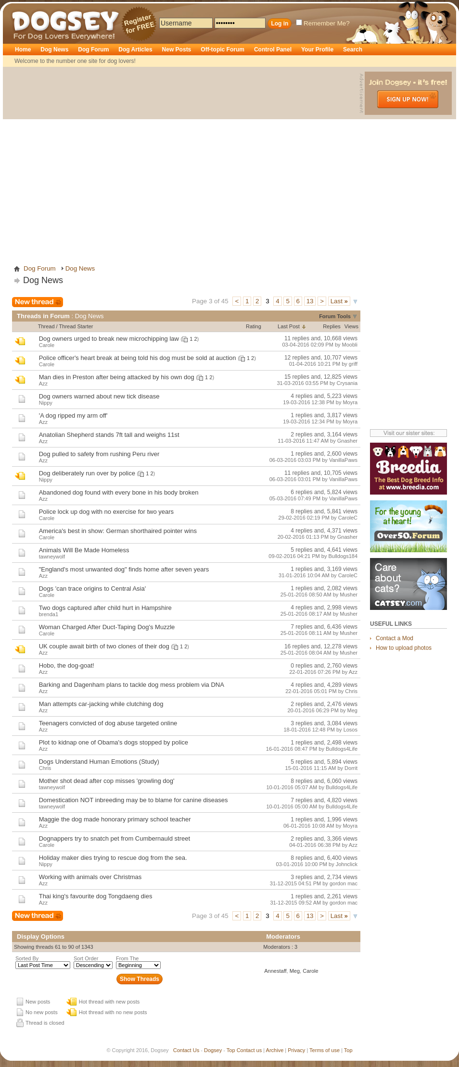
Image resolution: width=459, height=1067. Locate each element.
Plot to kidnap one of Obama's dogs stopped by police (113, 742)
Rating (253, 326)
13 (310, 301)
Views (351, 326)
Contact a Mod (394, 638)
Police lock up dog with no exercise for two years (106, 511)
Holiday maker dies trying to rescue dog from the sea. (113, 857)
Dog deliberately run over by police (87, 473)
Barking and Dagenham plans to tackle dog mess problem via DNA (131, 684)
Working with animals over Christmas (90, 877)
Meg (295, 971)
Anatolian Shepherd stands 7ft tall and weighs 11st (109, 434)
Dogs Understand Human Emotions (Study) (99, 761)
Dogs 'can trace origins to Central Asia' (92, 588)
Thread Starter (76, 326)
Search (352, 49)
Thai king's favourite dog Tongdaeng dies (96, 896)
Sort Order (86, 958)
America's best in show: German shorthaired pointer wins (118, 530)
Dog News (54, 49)
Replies (332, 326)
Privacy (296, 1050)
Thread (46, 326)
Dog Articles (135, 49)
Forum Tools (335, 316)
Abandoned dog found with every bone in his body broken (119, 492)
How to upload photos (404, 648)
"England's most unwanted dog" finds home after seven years (124, 569)
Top (231, 1050)
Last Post (289, 326)
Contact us (249, 1050)
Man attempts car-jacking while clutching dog (101, 703)
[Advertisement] (90, 162)
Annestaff (275, 971)
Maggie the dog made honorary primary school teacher (115, 819)
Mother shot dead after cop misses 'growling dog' (107, 780)
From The (127, 958)
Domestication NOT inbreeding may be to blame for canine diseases (133, 800)
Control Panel (273, 49)
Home (23, 49)
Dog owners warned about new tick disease (99, 396)
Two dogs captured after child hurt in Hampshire (105, 607)
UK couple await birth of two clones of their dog (104, 646)
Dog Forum (93, 49)
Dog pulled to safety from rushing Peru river (99, 454)
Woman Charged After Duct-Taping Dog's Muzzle (107, 627)
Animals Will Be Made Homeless (84, 550)
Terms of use (324, 1050)
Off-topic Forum (222, 49)
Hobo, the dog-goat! (66, 665)
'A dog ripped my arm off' (73, 415)
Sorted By (26, 958)
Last (339, 301)
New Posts (176, 49)
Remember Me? (323, 23)
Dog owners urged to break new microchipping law (109, 338)
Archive (275, 1050)
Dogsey (23, 7)
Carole (310, 971)
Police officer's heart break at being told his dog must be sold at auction (137, 357)
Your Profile (317, 49)
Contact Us (186, 1050)
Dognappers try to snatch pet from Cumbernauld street (114, 838)
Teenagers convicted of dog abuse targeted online (108, 723)
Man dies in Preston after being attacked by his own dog (116, 377)
